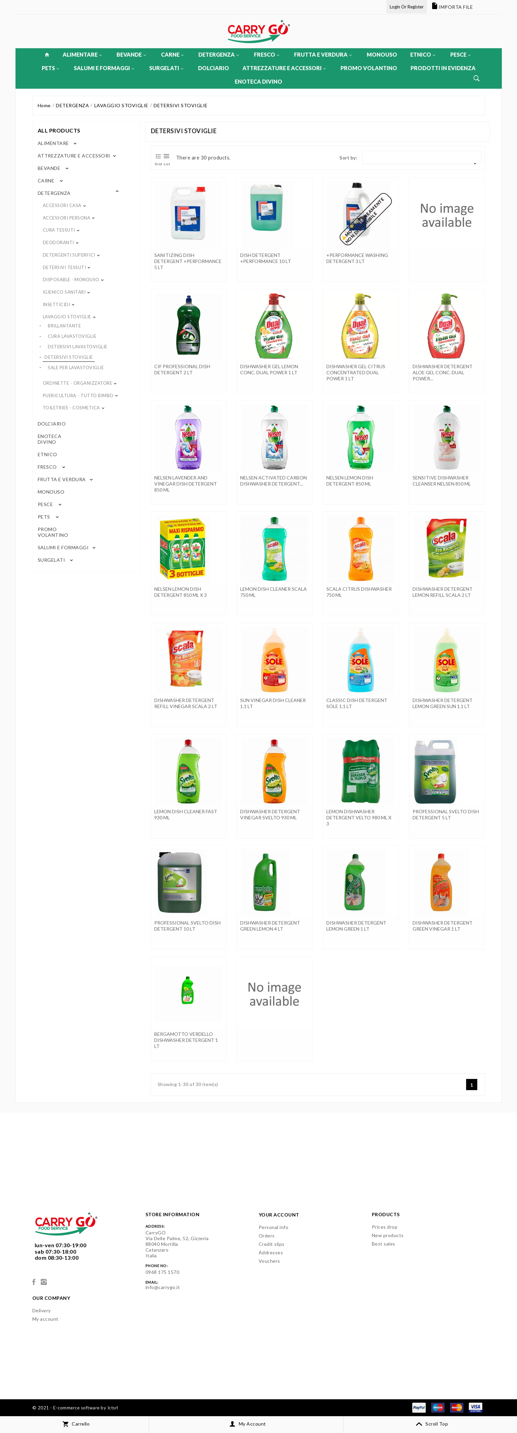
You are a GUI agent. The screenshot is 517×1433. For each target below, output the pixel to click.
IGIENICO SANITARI (64, 292)
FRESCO (266, 54)
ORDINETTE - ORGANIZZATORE (77, 383)
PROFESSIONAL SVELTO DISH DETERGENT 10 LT (187, 926)
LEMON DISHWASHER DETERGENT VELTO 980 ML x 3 (358, 817)
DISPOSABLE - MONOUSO (71, 279)
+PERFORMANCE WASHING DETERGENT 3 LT (357, 258)
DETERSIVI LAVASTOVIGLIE (77, 346)
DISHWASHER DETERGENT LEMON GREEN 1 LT (356, 926)
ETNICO (422, 54)
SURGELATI (166, 68)
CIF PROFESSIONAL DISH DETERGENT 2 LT (182, 369)
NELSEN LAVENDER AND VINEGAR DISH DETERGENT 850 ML (185, 484)
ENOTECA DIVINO (258, 81)
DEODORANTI (58, 242)
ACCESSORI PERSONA (67, 218)
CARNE (172, 54)
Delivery (41, 1310)
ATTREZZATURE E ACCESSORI (284, 68)
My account (45, 1319)
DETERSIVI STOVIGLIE (68, 357)
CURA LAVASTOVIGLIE (72, 336)
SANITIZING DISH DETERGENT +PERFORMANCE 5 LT (188, 261)
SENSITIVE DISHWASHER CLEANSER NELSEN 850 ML (442, 481)
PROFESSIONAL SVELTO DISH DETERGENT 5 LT (446, 814)
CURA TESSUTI (59, 230)
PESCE (460, 54)
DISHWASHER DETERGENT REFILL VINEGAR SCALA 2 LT (185, 703)
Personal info (274, 1227)
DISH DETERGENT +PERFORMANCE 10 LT (265, 258)
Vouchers (269, 1261)
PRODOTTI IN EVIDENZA (443, 68)
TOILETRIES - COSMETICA (71, 407)
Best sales (383, 1244)
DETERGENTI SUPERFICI (69, 255)
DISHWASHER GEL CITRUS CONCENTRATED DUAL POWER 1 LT (355, 372)
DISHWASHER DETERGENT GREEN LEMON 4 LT (270, 926)
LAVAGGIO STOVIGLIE (67, 316)
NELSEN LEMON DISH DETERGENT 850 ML (349, 481)
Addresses (271, 1252)
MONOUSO (382, 54)
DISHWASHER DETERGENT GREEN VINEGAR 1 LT (443, 926)
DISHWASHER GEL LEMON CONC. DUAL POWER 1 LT (269, 369)
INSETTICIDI (56, 304)
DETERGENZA (218, 54)
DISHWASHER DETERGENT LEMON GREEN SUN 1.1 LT (443, 703)
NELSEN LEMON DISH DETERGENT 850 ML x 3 (180, 592)
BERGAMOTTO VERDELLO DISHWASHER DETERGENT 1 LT (186, 1040)
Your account (279, 1215)
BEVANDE (131, 54)
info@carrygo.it (163, 1287)
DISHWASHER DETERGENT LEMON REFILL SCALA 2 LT (443, 592)
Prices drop (385, 1227)
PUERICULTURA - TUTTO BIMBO (78, 395)
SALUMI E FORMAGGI (104, 68)
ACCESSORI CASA (62, 205)
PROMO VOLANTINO (369, 68)
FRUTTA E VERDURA (323, 54)
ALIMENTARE (82, 54)
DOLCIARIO (213, 68)
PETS (50, 68)
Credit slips (272, 1244)
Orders (267, 1235)
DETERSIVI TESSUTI (64, 267)
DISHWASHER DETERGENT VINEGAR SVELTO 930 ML (270, 814)
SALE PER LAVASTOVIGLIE (76, 367)
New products (388, 1235)
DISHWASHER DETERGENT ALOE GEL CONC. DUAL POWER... (443, 372)
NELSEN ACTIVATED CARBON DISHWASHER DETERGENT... (273, 481)
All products (59, 130)
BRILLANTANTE (64, 325)
